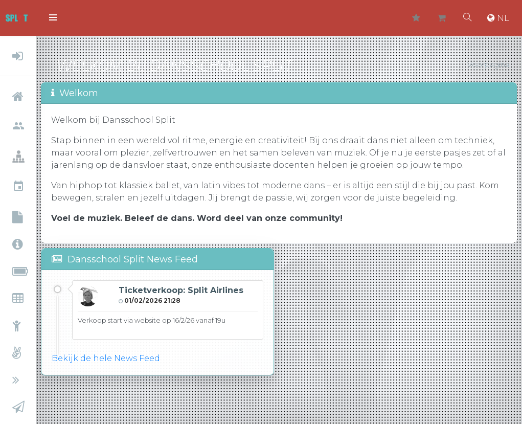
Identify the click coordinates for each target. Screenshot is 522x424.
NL (498, 18)
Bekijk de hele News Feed (106, 358)
